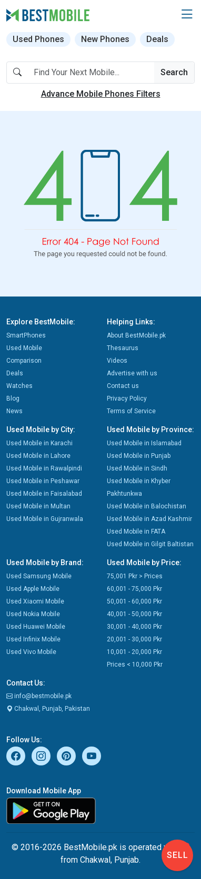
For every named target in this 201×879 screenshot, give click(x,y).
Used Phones (38, 39)
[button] (187, 14)
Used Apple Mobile (32, 588)
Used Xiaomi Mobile (35, 601)
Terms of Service (131, 411)
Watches (19, 386)
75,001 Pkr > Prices (135, 576)
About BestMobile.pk (136, 335)
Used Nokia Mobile (33, 614)
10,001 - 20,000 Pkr (134, 652)
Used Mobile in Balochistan (146, 506)
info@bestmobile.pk (39, 696)
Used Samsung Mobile (39, 576)
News (14, 411)
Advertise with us (132, 373)
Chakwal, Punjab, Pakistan (48, 708)
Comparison (24, 360)
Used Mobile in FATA (136, 531)
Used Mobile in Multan (38, 506)
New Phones (105, 39)
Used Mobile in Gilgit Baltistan (150, 544)
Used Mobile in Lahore (38, 455)
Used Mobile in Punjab (138, 455)
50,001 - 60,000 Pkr (134, 601)
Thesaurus (122, 348)
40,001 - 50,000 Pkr (134, 614)
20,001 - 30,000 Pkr (134, 639)
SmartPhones (26, 335)
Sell (177, 855)
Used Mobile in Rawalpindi (44, 468)
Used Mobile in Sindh (137, 468)
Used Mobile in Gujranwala (44, 519)
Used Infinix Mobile (33, 639)
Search (174, 72)
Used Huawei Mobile (35, 626)
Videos (117, 360)
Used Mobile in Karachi (39, 443)
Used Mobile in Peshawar (42, 481)
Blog (12, 398)
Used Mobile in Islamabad (144, 443)
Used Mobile (24, 348)
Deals (157, 39)
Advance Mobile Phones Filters (100, 94)
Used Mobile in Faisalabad (44, 493)
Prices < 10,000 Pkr (135, 664)
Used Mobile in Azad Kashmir (149, 519)
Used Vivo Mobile (31, 652)
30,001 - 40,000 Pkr (134, 626)
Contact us (123, 386)
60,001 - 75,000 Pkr (134, 588)
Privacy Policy (127, 398)
